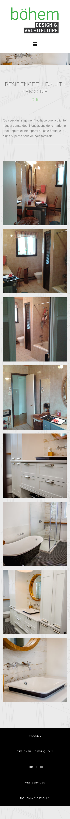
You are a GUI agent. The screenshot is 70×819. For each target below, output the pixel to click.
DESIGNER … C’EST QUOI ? (35, 751)
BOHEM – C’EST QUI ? (35, 798)
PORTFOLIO (35, 766)
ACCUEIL (35, 735)
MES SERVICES (35, 782)
